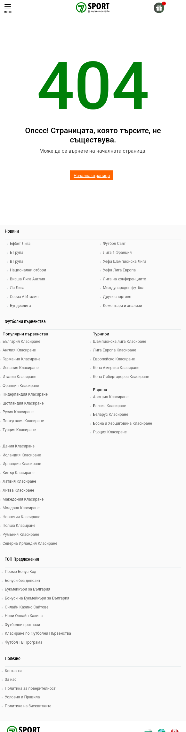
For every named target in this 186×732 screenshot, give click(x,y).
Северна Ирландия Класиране (30, 543)
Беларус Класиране (110, 414)
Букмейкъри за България (27, 589)
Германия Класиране (21, 359)
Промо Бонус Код (20, 571)
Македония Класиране (23, 499)
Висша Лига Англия (27, 279)
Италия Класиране (19, 376)
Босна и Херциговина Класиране (122, 423)
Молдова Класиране (21, 508)
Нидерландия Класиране (25, 394)
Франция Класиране (21, 385)
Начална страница (92, 175)
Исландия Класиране (22, 455)
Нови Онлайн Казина (24, 616)
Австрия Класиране (111, 397)
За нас (10, 679)
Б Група (16, 252)
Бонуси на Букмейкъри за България (37, 598)
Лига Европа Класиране (114, 350)
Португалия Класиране (23, 421)
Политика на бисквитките (28, 706)
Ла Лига (17, 288)
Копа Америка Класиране (116, 368)
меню (8, 8)
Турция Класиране (19, 430)
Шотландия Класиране (23, 403)
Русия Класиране (18, 412)
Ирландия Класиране (22, 464)
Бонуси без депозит (22, 580)
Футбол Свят (114, 243)
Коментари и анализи (122, 305)
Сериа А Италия (24, 296)
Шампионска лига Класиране (119, 341)
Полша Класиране (19, 525)
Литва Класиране (18, 490)
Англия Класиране (19, 350)
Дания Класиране (19, 446)
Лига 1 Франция (117, 252)
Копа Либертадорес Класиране (121, 376)
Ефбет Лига (20, 243)
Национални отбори (28, 270)
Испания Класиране (21, 368)
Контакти (13, 671)
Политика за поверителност (30, 688)
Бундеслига (20, 305)
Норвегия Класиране (21, 517)
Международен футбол (123, 288)
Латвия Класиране (19, 481)
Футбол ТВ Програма (23, 642)
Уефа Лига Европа (119, 270)
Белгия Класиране (109, 406)
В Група (16, 261)
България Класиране (21, 341)
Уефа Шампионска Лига (124, 261)
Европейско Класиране (114, 359)
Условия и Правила (22, 697)
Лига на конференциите (124, 279)
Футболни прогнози (22, 625)
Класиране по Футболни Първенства (38, 633)
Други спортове (117, 296)
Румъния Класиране (21, 534)
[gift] (159, 8)
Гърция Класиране (110, 432)
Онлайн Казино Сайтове (26, 607)
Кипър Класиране (19, 473)
